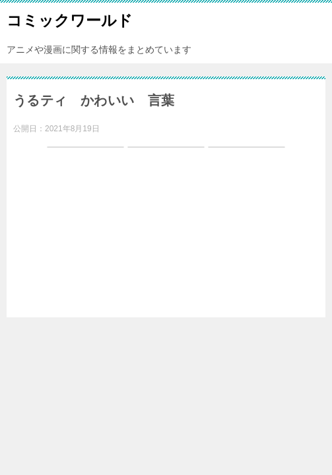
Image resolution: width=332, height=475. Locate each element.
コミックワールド (70, 19)
